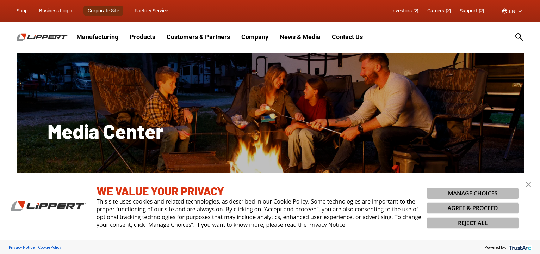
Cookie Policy (49, 247)
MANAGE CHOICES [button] (473, 193)
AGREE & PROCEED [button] (473, 208)
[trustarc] (519, 247)
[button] (528, 184)
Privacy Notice (22, 247)
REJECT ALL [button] (473, 223)
